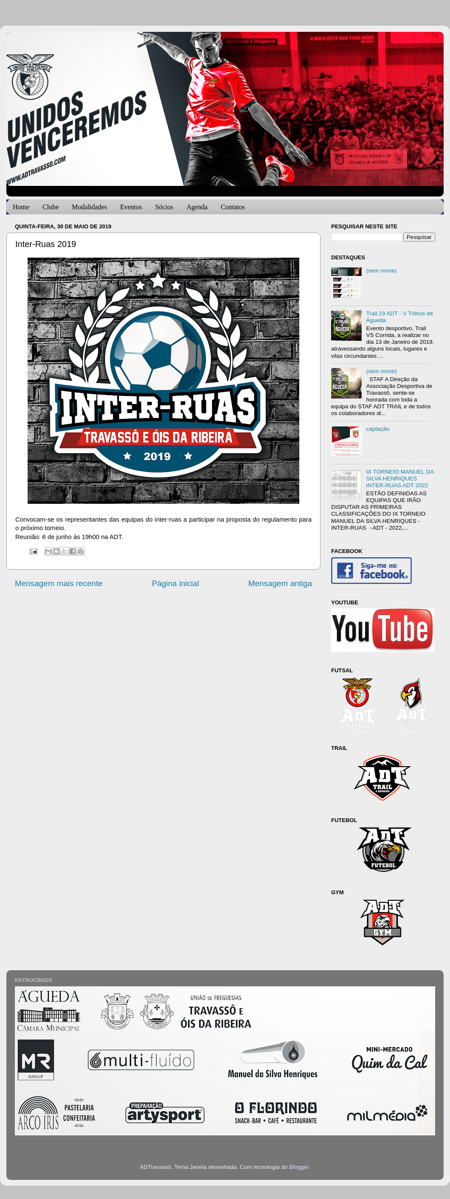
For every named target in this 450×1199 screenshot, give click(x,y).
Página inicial (175, 583)
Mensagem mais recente (59, 583)
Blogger (299, 1167)
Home (21, 207)
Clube (50, 207)
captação (377, 429)
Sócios (164, 207)
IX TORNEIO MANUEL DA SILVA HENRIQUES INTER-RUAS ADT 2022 (399, 479)
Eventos (131, 207)
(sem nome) (381, 270)
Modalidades (89, 207)
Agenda (197, 207)
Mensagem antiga (280, 583)
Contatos (233, 207)
